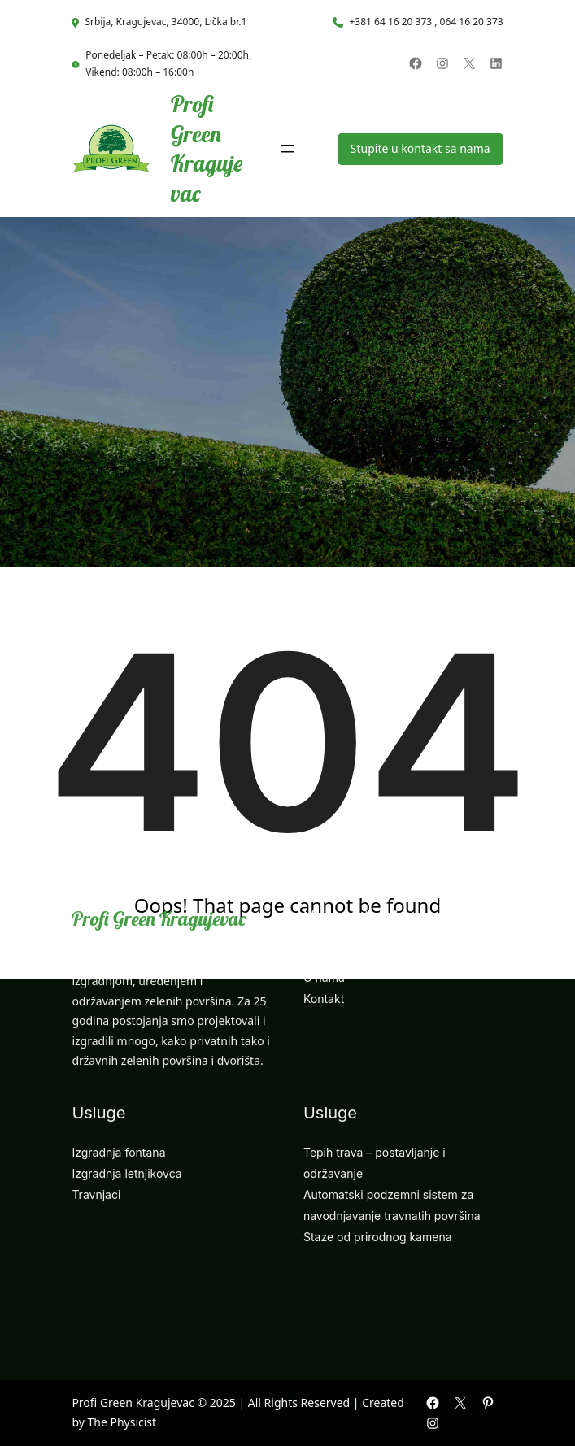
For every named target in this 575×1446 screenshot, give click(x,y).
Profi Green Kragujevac (206, 148)
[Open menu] (288, 149)
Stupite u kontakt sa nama (420, 148)
